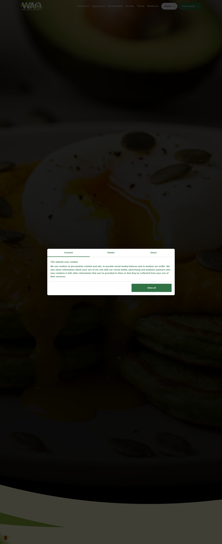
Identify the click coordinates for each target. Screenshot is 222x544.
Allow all (151, 288)
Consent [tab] (68, 252)
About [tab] (153, 252)
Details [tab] (111, 252)
